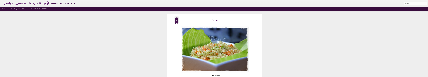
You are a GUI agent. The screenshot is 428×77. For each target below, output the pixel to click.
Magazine (17, 9)
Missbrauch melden (230, 75)
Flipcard (9, 9)
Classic (3, 9)
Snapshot (37, 9)
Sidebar (30, 9)
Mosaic (24, 9)
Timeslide (45, 9)
